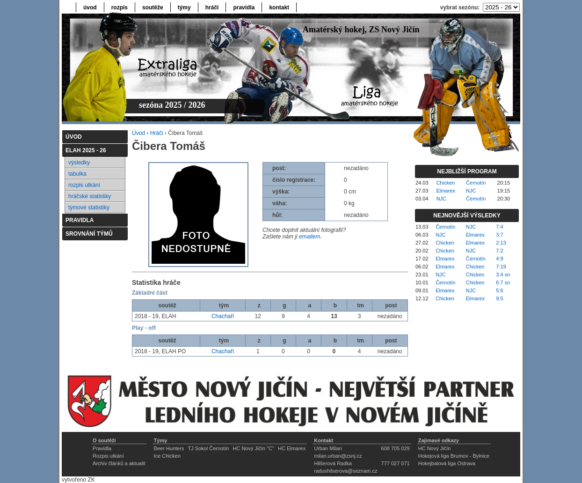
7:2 (499, 250)
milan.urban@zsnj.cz (338, 456)
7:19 (501, 266)
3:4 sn (503, 274)
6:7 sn (503, 282)
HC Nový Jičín (434, 448)
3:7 (499, 235)
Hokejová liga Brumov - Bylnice (453, 456)
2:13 (501, 242)
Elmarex (445, 190)
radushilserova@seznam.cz (345, 471)
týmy (184, 7)
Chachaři (222, 316)
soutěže (152, 7)
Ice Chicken (167, 456)
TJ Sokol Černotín (208, 448)
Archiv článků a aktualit (119, 463)
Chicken (445, 183)
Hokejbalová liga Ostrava (446, 463)
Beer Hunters (169, 448)
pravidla (244, 7)
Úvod (138, 133)
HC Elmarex (292, 448)
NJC (471, 190)
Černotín (476, 183)
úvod (90, 7)
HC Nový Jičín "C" (253, 448)
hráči (212, 7)
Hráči (156, 133)
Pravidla (102, 448)
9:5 (499, 298)
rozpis (119, 7)
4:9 (499, 258)
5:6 (499, 290)
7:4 (499, 227)
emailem (309, 236)
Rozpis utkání (108, 456)
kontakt (279, 7)
